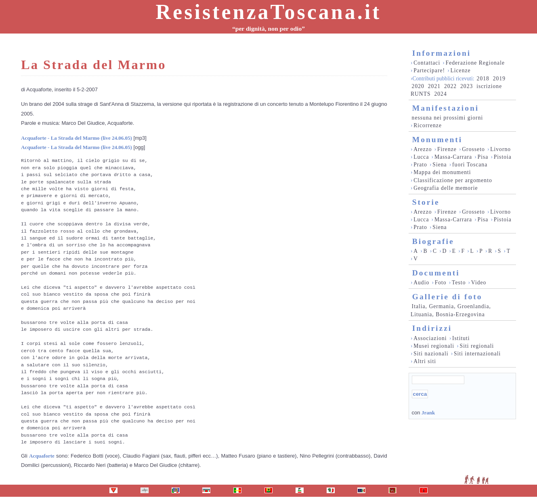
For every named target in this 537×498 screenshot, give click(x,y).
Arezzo (422, 149)
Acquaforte (42, 456)
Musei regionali (433, 346)
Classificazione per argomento (452, 180)
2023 (466, 86)
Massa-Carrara (453, 157)
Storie (426, 202)
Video (479, 282)
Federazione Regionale (475, 63)
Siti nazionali (430, 354)
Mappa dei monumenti (442, 172)
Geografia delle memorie (445, 188)
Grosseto (473, 149)
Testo (459, 282)
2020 (418, 86)
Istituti (461, 338)
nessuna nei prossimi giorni (447, 118)
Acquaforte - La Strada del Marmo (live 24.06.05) (76, 138)
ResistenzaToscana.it (269, 11)
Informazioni (441, 53)
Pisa (483, 157)
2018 (483, 79)
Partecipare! (429, 70)
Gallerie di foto (447, 296)
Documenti (436, 273)
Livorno (500, 149)
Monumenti (437, 139)
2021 (434, 86)
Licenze (460, 70)
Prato (420, 165)
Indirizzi (432, 328)
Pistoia (503, 157)
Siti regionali (477, 346)
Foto (441, 282)
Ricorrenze (427, 125)
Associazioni (430, 338)
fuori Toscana (469, 165)
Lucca (421, 157)
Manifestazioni (445, 108)
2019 (499, 79)
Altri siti (424, 361)
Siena (439, 165)
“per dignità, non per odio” (268, 28)
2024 (440, 94)
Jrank (428, 413)
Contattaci (426, 63)
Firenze (447, 149)
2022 (450, 86)
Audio (421, 282)
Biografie (433, 241)
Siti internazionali (477, 354)
